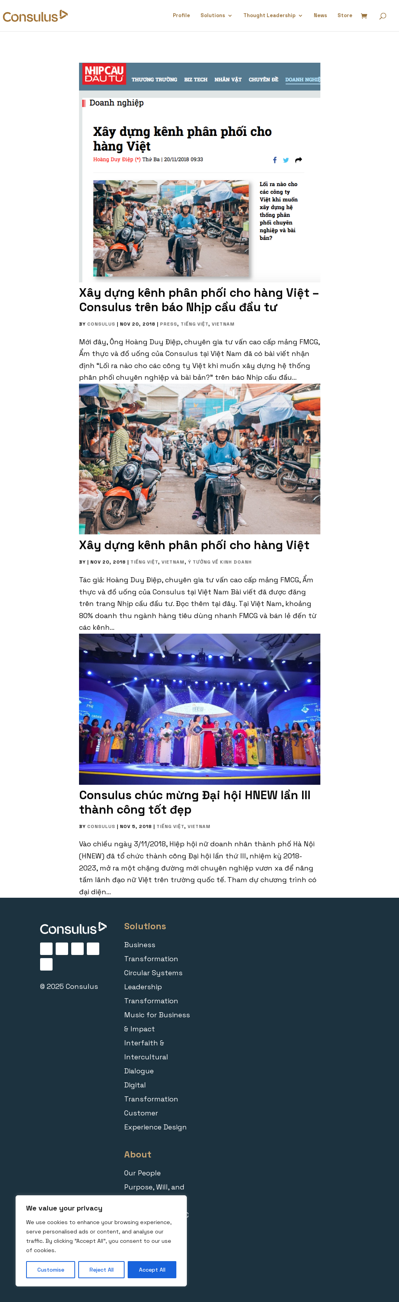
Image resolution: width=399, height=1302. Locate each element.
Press (168, 324)
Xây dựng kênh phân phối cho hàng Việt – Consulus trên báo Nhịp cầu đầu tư (199, 299)
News (320, 16)
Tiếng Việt (194, 324)
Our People (142, 1172)
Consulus (101, 324)
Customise (50, 1269)
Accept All (152, 1269)
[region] (101, 1240)
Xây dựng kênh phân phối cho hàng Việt (194, 545)
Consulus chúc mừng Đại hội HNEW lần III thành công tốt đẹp (195, 802)
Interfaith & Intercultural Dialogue (146, 1056)
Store (344, 16)
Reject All (102, 1269)
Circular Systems (153, 972)
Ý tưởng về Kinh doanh (220, 562)
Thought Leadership (269, 16)
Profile (181, 16)
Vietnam (223, 324)
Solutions (212, 16)
